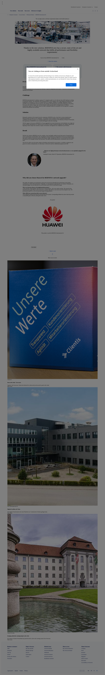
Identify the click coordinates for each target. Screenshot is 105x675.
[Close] (77, 69)
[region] (53, 78)
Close (71, 84)
